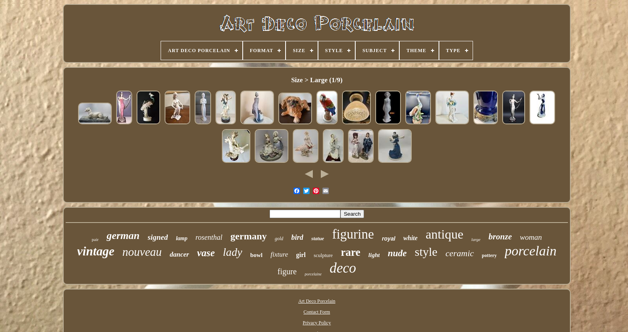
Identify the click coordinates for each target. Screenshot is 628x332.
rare (350, 252)
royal (388, 238)
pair (95, 239)
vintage (96, 251)
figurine (353, 234)
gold (279, 238)
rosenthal (208, 237)
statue (317, 238)
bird (297, 237)
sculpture (323, 255)
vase (206, 252)
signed (158, 237)
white (410, 238)
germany (248, 236)
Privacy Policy (317, 323)
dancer (179, 254)
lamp (181, 238)
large (476, 239)
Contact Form (317, 312)
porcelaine (313, 274)
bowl (256, 255)
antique (444, 234)
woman (531, 237)
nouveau (142, 251)
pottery (489, 255)
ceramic (459, 253)
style (426, 251)
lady (232, 252)
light (374, 255)
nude (397, 253)
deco (343, 268)
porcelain (530, 250)
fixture (279, 254)
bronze (500, 236)
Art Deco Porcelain (317, 301)
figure (287, 271)
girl (301, 254)
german (123, 235)
